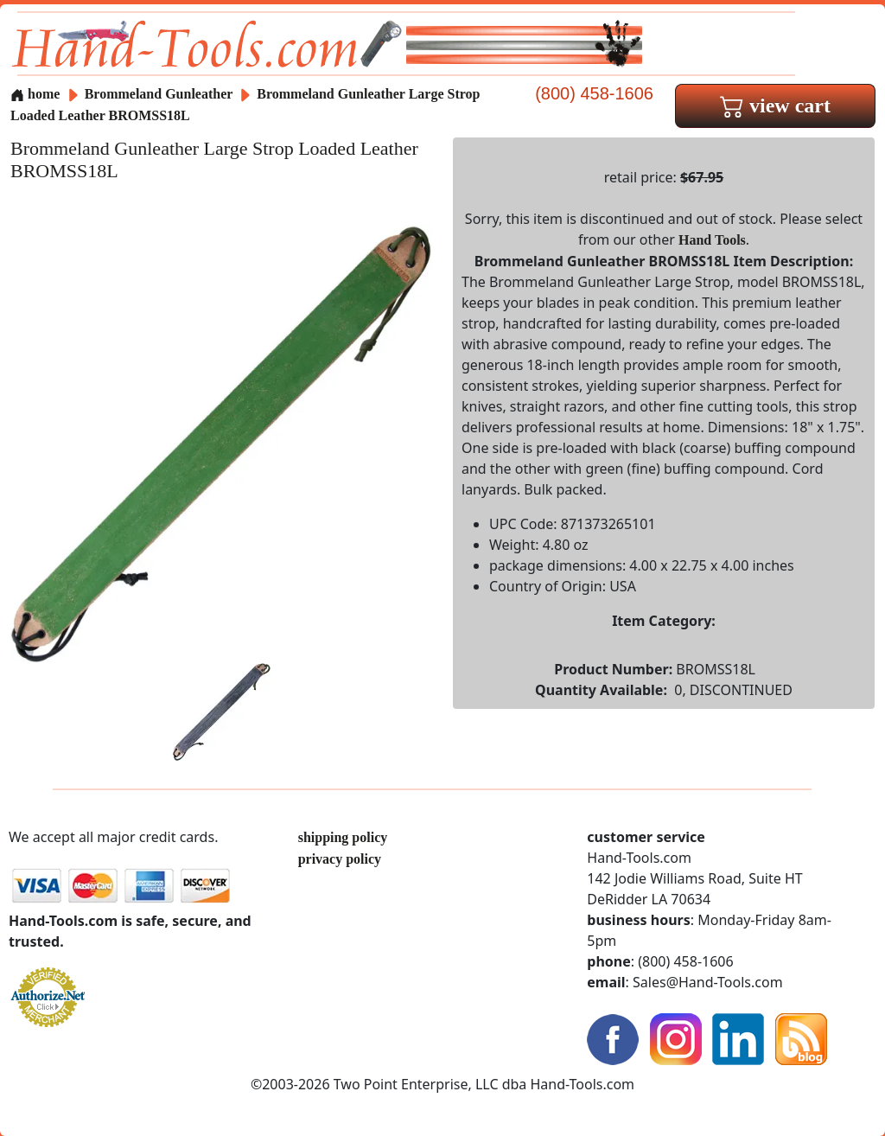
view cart (775, 105)
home (35, 93)
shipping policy (343, 837)
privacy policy (339, 859)
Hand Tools (712, 240)
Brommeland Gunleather (160, 93)
